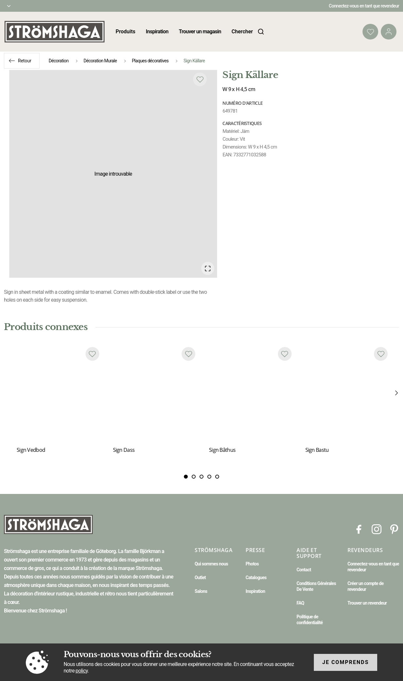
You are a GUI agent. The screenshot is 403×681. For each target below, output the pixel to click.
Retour (24, 60)
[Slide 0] (186, 477)
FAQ (300, 603)
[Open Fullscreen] (207, 268)
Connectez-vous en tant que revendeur (364, 5)
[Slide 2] (201, 477)
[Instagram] (376, 529)
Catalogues (256, 577)
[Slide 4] (217, 477)
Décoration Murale (100, 60)
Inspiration (157, 31)
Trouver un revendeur (367, 603)
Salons (201, 591)
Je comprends (345, 662)
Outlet (200, 577)
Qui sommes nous (211, 563)
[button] (113, 173)
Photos (252, 563)
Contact (304, 569)
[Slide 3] (209, 477)
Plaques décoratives (150, 60)
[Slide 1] (194, 477)
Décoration (59, 60)
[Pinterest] (394, 529)
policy (81, 671)
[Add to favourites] (200, 79)
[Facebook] (359, 529)
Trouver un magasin (200, 31)
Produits (126, 31)
